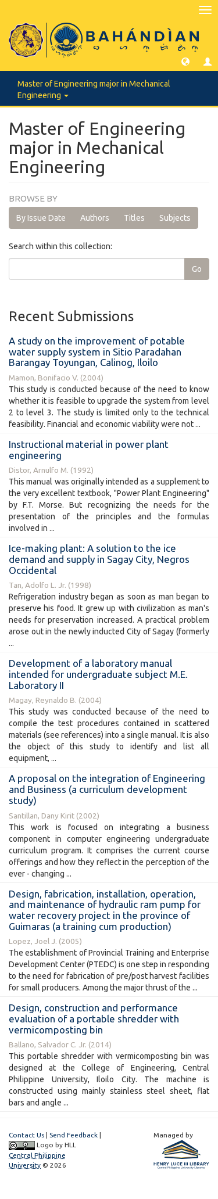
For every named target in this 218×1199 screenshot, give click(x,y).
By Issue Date (41, 217)
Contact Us (26, 1135)
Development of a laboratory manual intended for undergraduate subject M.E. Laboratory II (98, 674)
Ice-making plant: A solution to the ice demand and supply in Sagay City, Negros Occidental (99, 559)
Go (197, 269)
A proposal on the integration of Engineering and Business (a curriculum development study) (107, 789)
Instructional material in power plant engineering (89, 450)
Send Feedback (73, 1135)
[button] (185, 61)
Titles (134, 217)
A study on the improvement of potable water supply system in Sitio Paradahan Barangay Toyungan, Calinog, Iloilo (97, 351)
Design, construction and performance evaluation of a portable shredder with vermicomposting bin (94, 1018)
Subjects (175, 217)
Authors (94, 217)
